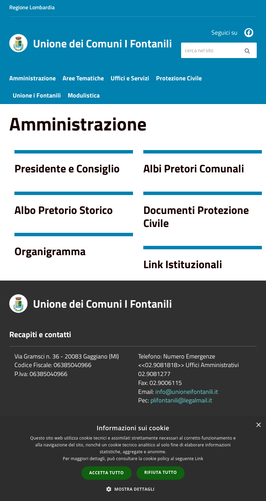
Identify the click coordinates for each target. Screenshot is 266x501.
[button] (133, 489)
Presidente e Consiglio (67, 168)
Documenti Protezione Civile (196, 216)
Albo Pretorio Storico (63, 210)
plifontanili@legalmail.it (181, 400)
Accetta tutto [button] (106, 473)
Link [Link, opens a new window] (199, 459)
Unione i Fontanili (37, 95)
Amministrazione (32, 78)
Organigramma (50, 251)
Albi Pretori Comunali (193, 168)
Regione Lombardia (32, 7)
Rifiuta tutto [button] (160, 472)
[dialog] (133, 459)
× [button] (258, 425)
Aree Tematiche (83, 78)
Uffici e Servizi (130, 78)
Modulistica (84, 95)
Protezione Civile (179, 78)
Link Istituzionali (182, 264)
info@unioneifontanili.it (186, 391)
